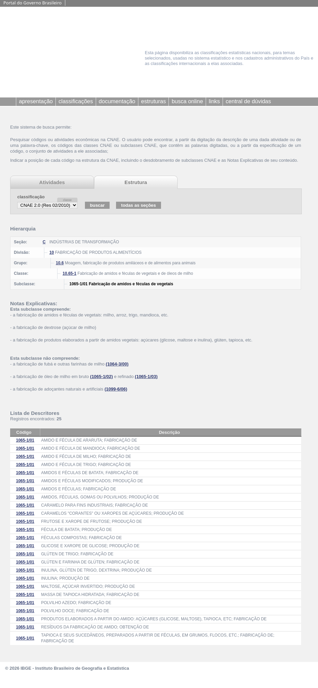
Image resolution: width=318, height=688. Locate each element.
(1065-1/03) (146, 376)
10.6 (60, 263)
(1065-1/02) (101, 376)
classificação (31, 196)
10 (51, 252)
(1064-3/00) (117, 364)
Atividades (52, 182)
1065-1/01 (25, 440)
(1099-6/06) (116, 389)
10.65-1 (69, 273)
